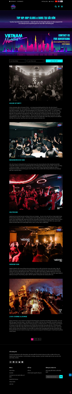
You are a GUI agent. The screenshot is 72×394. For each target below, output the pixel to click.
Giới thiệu (12, 370)
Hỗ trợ (29, 370)
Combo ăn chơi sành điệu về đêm (16, 376)
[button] (61, 376)
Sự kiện (11, 373)
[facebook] (10, 362)
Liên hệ (11, 384)
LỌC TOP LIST (54, 61)
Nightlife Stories (13, 379)
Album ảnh (12, 381)
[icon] (16, 362)
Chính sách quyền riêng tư (35, 373)
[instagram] (13, 362)
